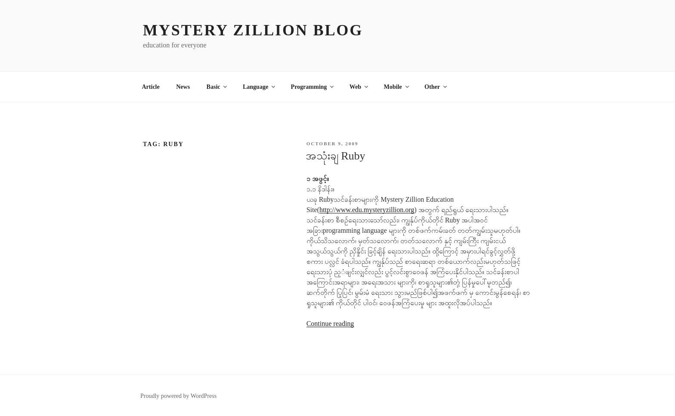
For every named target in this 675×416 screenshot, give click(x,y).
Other (436, 87)
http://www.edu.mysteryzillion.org (366, 209)
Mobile (397, 87)
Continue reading (330, 323)
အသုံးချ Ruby (335, 156)
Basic (218, 87)
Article (151, 87)
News (183, 87)
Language (259, 87)
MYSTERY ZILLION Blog (253, 30)
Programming (313, 87)
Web (359, 87)
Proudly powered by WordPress (178, 396)
